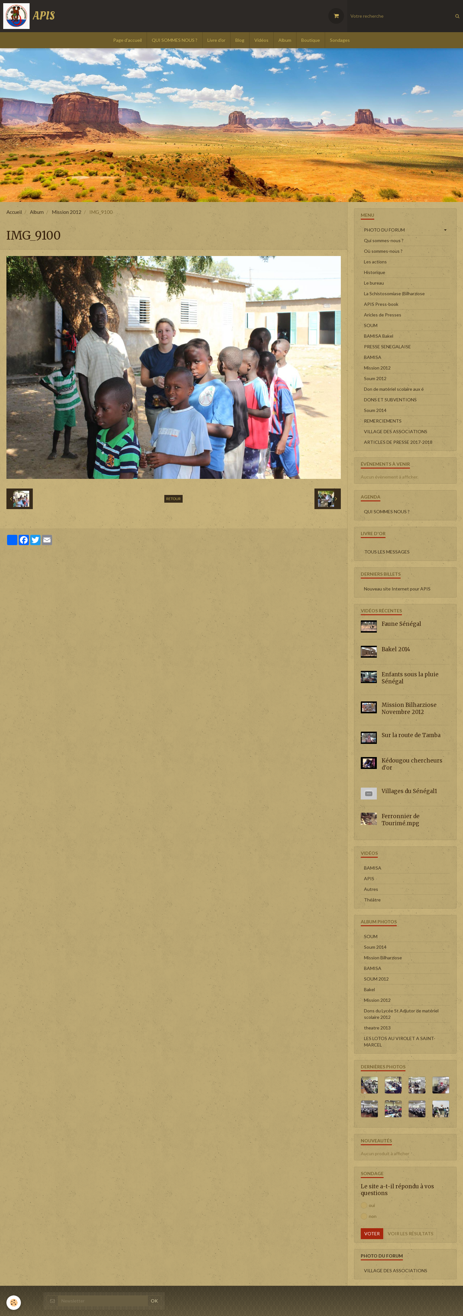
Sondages (340, 40)
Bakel (369, 989)
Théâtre (372, 899)
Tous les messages (387, 551)
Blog (239, 40)
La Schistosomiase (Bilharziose (394, 293)
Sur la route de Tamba (411, 735)
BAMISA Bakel (378, 336)
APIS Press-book (381, 304)
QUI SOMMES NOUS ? (174, 40)
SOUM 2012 (376, 979)
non (369, 1216)
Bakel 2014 (396, 649)
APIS (369, 878)
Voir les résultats (410, 1233)
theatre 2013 (377, 1027)
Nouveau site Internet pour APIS (397, 588)
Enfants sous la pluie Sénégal (410, 678)
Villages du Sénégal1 (409, 790)
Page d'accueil (127, 40)
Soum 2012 (375, 378)
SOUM (370, 325)
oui (368, 1205)
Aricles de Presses (382, 314)
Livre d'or (216, 40)
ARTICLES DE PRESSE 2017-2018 (398, 442)
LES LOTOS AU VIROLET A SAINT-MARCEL (399, 1041)
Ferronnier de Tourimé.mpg (401, 820)
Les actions (375, 261)
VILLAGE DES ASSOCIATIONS (395, 431)
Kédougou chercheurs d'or (412, 764)
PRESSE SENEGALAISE (387, 346)
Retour (173, 498)
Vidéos (261, 40)
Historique (374, 272)
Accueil (14, 212)
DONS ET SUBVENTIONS (390, 399)
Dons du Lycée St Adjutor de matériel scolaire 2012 (401, 1014)
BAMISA (372, 357)
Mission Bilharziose (383, 957)
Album (284, 40)
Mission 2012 (66, 212)
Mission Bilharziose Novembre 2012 (409, 708)
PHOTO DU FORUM (384, 230)
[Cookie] (13, 1302)
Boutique (310, 40)
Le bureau (374, 283)
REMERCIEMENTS (383, 421)
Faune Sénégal (401, 623)
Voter (372, 1233)
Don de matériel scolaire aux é (394, 389)
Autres (371, 889)
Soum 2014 (375, 410)
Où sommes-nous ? (383, 251)
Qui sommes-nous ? (384, 240)
